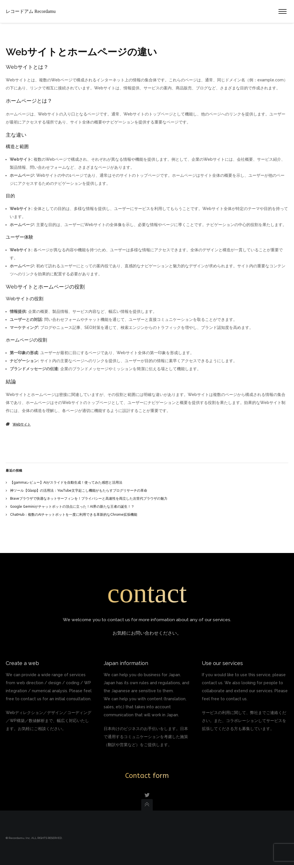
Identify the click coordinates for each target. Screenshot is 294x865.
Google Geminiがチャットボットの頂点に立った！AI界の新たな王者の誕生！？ (72, 507)
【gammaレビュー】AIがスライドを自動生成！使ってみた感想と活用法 (66, 482)
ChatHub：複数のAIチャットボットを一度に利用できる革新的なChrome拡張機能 (73, 515)
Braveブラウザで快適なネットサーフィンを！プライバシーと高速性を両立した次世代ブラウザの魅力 (88, 499)
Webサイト (22, 424)
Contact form (147, 776)
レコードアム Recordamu (31, 11)
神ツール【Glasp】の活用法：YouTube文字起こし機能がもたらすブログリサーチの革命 (78, 491)
